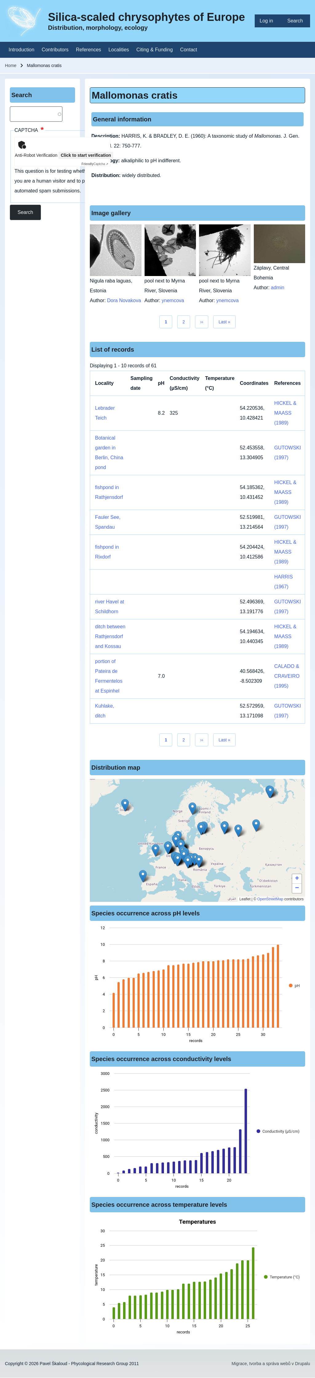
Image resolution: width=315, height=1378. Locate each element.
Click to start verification (86, 155)
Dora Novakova (124, 300)
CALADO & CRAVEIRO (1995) (286, 676)
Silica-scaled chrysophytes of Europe (146, 17)
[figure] (197, 986)
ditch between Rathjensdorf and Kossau (110, 636)
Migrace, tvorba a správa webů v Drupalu (271, 1363)
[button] (192, 808)
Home (10, 65)
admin (278, 287)
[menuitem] (268, 20)
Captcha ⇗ (95, 164)
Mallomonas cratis (134, 95)
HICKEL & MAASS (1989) (285, 413)
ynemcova (173, 300)
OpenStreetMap (270, 899)
